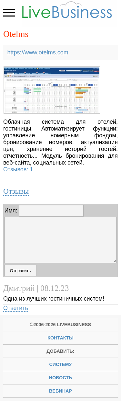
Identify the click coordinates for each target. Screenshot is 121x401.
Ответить (15, 308)
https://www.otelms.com (37, 52)
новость (60, 377)
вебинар (60, 391)
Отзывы (16, 191)
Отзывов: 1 (18, 169)
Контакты (60, 337)
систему (60, 364)
